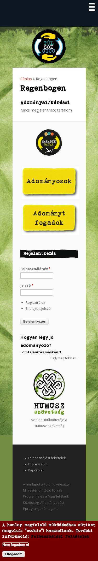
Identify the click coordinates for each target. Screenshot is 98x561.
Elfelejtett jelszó (38, 308)
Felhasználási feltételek (47, 457)
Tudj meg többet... (64, 358)
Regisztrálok (35, 302)
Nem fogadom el (15, 544)
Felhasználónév (35, 268)
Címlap (26, 78)
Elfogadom (13, 554)
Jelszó (26, 285)
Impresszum (38, 464)
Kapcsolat (36, 470)
